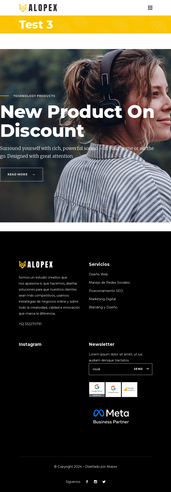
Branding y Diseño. (103, 307)
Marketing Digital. (102, 299)
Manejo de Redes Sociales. (109, 283)
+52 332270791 (30, 324)
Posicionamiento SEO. (106, 291)
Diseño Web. (99, 274)
